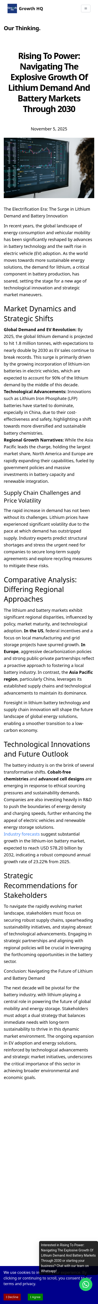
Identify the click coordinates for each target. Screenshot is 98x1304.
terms (9, 1283)
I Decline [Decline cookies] (12, 1297)
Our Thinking (21, 28)
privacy (29, 1283)
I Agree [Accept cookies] (35, 1297)
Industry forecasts (22, 834)
